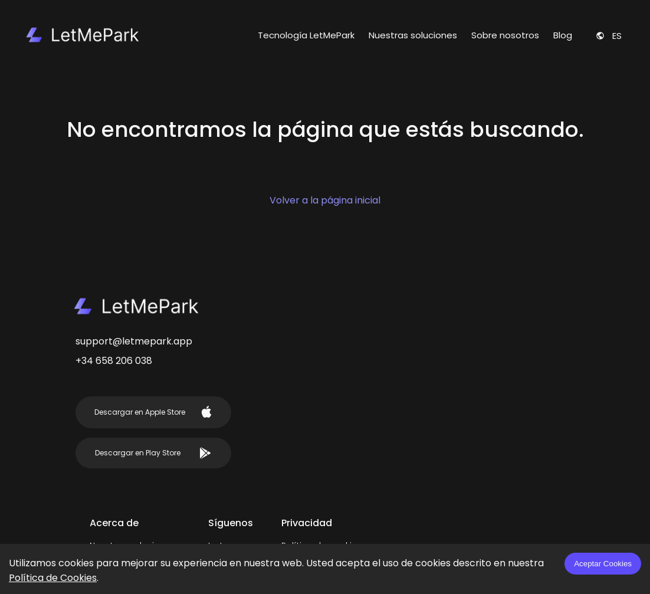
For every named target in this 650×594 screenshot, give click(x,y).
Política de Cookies (53, 578)
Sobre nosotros (505, 35)
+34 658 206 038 (113, 360)
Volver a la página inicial (325, 200)
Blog (562, 35)
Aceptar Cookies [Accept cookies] (603, 563)
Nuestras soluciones (413, 35)
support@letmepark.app (133, 341)
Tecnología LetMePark (306, 35)
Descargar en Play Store (153, 453)
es (609, 35)
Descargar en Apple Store (153, 412)
